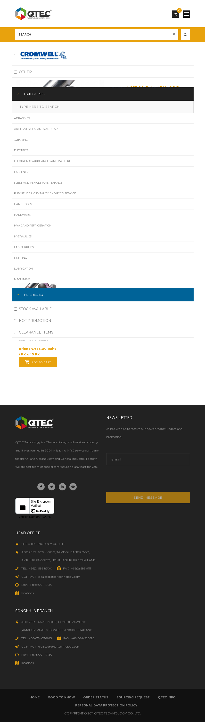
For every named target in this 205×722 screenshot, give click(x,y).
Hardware (22, 215)
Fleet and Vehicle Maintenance (38, 182)
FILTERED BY (34, 295)
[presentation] (139, 481)
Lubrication (23, 268)
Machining (22, 279)
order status (95, 697)
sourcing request (133, 697)
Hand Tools (23, 204)
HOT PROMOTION (32, 320)
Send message (148, 497)
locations (27, 593)
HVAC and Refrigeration (32, 225)
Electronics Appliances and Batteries (43, 161)
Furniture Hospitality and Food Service (45, 193)
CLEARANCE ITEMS (33, 332)
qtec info (167, 697)
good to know (61, 697)
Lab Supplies (24, 247)
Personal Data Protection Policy (106, 705)
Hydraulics (23, 236)
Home (35, 697)
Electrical (22, 150)
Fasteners (22, 172)
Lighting (20, 258)
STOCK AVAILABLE (33, 309)
